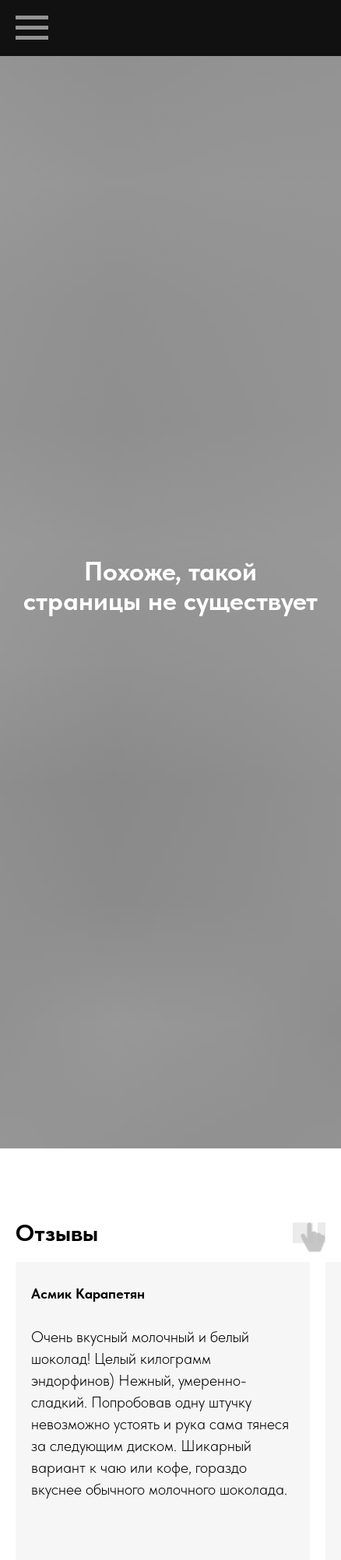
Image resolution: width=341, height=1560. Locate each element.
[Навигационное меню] (32, 28)
